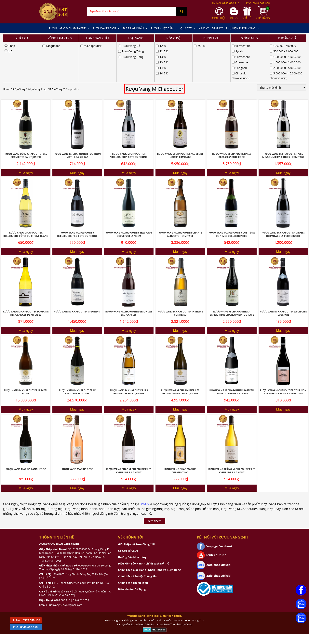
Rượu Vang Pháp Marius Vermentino (180, 430)
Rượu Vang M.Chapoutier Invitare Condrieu (180, 273)
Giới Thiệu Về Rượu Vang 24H (136, 504)
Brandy (217, 28)
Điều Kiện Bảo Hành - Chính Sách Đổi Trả (143, 523)
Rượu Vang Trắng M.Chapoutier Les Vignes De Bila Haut (231, 430)
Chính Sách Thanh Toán (133, 542)
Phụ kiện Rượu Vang (242, 28)
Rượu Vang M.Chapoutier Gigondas (77, 271)
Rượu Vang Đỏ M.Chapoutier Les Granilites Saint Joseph (26, 115)
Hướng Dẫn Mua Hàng (132, 516)
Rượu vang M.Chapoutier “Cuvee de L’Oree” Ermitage (180, 115)
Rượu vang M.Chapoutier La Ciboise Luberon (283, 273)
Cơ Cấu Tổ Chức (128, 510)
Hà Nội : (26, 620)
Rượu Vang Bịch (106, 28)
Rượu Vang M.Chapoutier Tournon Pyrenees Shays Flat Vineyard (283, 351)
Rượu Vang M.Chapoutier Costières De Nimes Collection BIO (231, 194)
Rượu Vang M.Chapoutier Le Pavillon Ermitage (77, 351)
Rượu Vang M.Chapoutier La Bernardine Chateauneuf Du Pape (232, 273)
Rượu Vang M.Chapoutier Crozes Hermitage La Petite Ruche (283, 194)
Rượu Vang (18, 48)
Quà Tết (187, 28)
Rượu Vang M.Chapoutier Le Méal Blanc (26, 351)
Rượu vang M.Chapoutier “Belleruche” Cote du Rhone (128, 115)
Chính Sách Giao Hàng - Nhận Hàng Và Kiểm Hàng (149, 529)
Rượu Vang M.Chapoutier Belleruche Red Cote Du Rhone (77, 194)
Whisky (204, 28)
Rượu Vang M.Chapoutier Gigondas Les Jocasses (128, 273)
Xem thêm (154, 480)
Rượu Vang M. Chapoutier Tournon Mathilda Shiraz (77, 115)
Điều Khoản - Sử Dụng (132, 549)
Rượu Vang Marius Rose (77, 428)
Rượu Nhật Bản (164, 28)
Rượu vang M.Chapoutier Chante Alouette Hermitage (180, 194)
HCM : (25, 627)
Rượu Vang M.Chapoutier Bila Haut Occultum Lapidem (128, 194)
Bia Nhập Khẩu (135, 28)
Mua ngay (26, 132)
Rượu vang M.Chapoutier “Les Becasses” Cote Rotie (231, 115)
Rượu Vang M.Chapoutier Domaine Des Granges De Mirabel (25, 273)
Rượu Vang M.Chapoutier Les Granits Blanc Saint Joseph (180, 351)
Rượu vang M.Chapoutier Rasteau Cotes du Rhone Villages (231, 351)
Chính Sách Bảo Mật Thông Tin (137, 536)
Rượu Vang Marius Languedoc (26, 428)
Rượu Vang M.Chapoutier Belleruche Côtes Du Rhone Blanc (25, 194)
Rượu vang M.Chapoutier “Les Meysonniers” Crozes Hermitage (283, 115)
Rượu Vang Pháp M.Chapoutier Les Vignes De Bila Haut (128, 430)
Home (6, 48)
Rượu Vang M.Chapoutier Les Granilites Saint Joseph (129, 351)
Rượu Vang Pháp (37, 48)
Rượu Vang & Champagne (69, 28)
